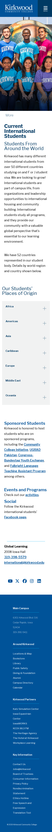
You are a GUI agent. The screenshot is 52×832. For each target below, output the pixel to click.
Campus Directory (23, 682)
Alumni (17, 678)
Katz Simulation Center (26, 709)
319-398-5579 (15, 557)
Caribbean (12, 351)
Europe (10, 365)
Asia (8, 336)
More (9, 115)
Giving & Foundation (24, 673)
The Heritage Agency (25, 733)
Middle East (13, 380)
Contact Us (19, 764)
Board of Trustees (23, 774)
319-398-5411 (20, 632)
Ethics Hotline (21, 798)
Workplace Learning (24, 743)
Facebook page (15, 517)
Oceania (11, 395)
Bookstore (19, 658)
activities (32, 495)
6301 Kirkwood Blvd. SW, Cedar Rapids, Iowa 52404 (25, 622)
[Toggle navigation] (45, 8)
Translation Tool (22, 812)
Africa (10, 306)
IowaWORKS (20, 723)
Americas (12, 321)
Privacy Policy (20, 783)
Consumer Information (25, 778)
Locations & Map (22, 653)
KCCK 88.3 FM (21, 728)
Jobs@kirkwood (22, 769)
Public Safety (20, 668)
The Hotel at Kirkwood (25, 738)
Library (17, 663)
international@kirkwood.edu (24, 562)
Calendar (18, 687)
